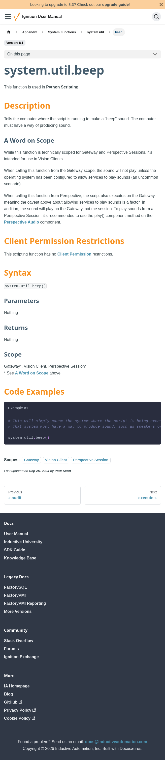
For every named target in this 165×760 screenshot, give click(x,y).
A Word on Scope (31, 373)
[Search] (156, 16)
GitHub (13, 702)
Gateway (31, 460)
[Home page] (9, 32)
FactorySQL (15, 587)
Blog (8, 694)
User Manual (16, 534)
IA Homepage (17, 686)
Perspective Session (90, 460)
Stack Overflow (18, 641)
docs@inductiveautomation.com (116, 742)
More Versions (17, 611)
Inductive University (23, 542)
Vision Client (56, 460)
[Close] (161, 4)
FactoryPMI (15, 595)
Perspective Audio (21, 222)
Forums (11, 649)
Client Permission (74, 254)
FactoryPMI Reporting (25, 603)
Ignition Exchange (21, 657)
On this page (18, 54)
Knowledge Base (20, 558)
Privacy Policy (20, 710)
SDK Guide (14, 550)
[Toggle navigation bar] (8, 16)
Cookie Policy (19, 718)
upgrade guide (115, 4)
